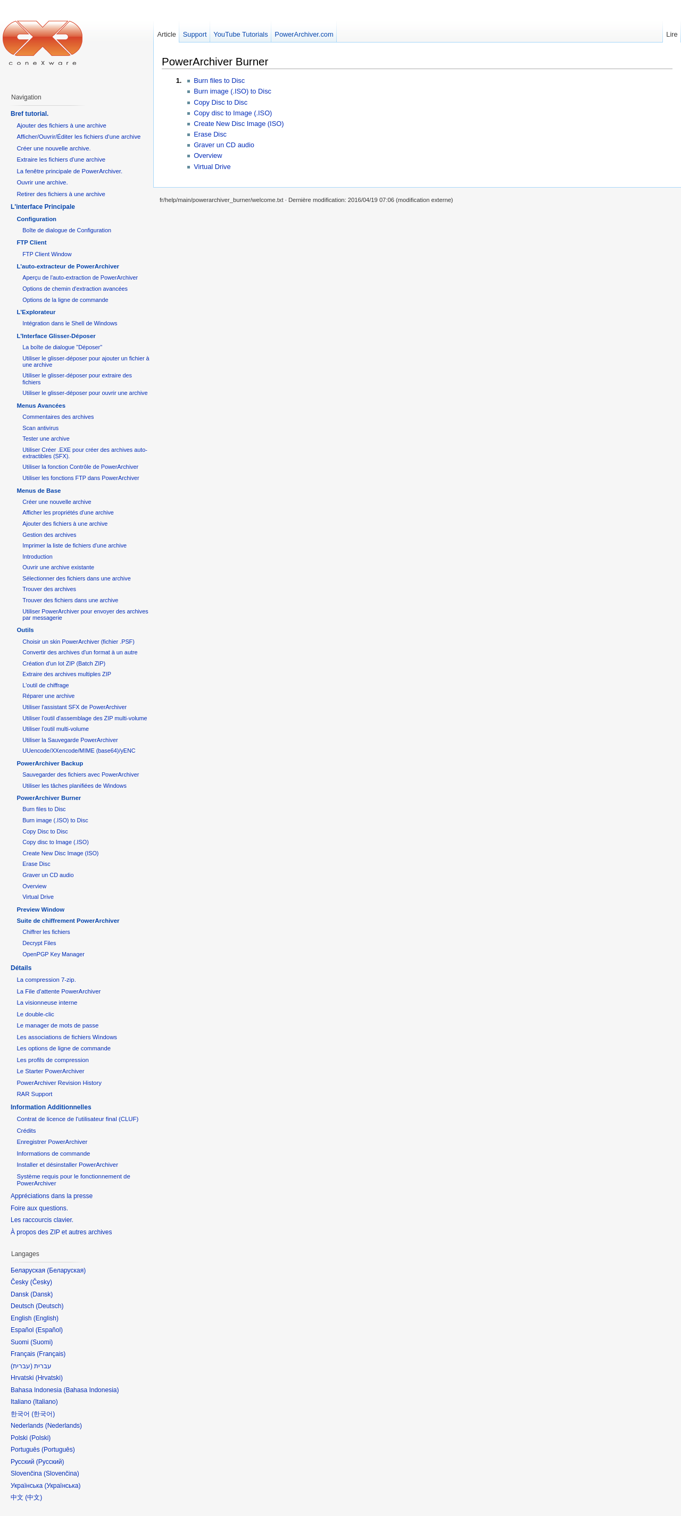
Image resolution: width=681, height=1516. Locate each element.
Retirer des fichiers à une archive (60, 194)
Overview (208, 155)
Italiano (45, 1401)
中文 (33, 1497)
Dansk (41, 1294)
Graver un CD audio (224, 145)
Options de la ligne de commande (65, 300)
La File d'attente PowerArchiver (58, 991)
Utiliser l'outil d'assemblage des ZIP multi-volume (84, 718)
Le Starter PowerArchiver (50, 1071)
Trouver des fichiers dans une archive (70, 600)
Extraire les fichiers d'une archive (60, 159)
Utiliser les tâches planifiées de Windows (74, 785)
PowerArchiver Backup (49, 763)
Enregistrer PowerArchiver (51, 1142)
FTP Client (31, 242)
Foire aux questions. (39, 1208)
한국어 (43, 1414)
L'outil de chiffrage (45, 685)
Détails (21, 968)
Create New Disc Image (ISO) (239, 124)
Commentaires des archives (58, 417)
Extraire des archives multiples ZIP (66, 674)
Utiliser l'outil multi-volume (55, 729)
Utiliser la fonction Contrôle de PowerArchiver (80, 467)
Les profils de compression (52, 1060)
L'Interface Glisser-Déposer (55, 336)
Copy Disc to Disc (220, 102)
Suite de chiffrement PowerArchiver (67, 920)
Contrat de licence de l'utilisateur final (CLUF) (77, 1119)
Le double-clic (35, 1014)
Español (49, 1330)
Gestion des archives (49, 535)
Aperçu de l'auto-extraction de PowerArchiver (80, 277)
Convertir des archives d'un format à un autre (79, 652)
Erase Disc (210, 134)
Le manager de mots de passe (57, 1025)
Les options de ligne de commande (63, 1048)
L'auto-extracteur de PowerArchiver (67, 266)
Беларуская (66, 1270)
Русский (50, 1462)
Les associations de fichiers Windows (66, 1037)
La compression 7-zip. (46, 979)
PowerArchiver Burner (215, 61)
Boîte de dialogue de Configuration (66, 230)
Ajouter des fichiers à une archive (61, 125)
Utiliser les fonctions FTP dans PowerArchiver (80, 478)
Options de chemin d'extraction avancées (75, 288)
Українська (62, 1485)
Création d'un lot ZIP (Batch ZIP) (63, 663)
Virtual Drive (212, 167)
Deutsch (49, 1306)
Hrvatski (49, 1378)
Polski (39, 1438)
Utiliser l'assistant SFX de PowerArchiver (74, 707)
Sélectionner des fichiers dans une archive (76, 578)
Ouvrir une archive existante (58, 567)
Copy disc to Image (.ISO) (233, 113)
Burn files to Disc (219, 81)
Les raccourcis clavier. (42, 1220)
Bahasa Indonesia (91, 1390)
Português (58, 1449)
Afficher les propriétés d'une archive (68, 512)
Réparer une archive (48, 696)
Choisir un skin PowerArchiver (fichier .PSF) (78, 641)
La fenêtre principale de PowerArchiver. (69, 171)
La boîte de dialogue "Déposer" (62, 347)
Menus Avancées (40, 405)
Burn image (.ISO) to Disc (232, 91)
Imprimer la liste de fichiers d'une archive (74, 545)
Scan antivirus (40, 428)
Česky (41, 1282)
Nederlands (63, 1425)
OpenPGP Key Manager (53, 954)
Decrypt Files (39, 943)
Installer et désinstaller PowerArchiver (67, 1164)
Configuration (36, 219)
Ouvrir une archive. (42, 182)
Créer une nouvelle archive (56, 502)
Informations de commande (53, 1153)
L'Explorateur (35, 312)
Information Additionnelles (51, 1107)
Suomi (41, 1342)
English (46, 1318)
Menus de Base (38, 490)
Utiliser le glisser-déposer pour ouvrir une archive (84, 393)
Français (51, 1354)
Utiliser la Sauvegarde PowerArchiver (70, 740)
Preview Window (40, 909)
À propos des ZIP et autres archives (61, 1232)
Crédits (26, 1130)
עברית (21, 1366)
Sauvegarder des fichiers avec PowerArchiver (80, 774)
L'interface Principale (43, 206)
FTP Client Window (46, 254)
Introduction (37, 556)
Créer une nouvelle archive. (53, 148)
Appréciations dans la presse (52, 1196)
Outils (25, 630)
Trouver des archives (49, 589)
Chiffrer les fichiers (46, 932)
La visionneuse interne (46, 1002)
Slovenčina (61, 1473)
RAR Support (34, 1094)
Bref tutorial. (29, 113)
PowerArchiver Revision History (59, 1083)
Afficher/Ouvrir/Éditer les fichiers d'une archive (78, 136)
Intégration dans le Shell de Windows (69, 323)
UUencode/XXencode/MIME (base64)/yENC (78, 750)
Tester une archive (45, 438)
